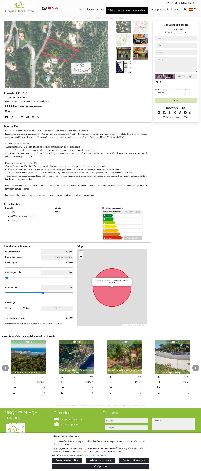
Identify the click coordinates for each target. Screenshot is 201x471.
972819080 (170, 33)
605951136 (181, 33)
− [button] (81, 257)
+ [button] (81, 253)
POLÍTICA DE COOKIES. (96, 455)
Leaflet (124, 325)
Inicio (82, 9)
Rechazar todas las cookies (100, 460)
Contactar (176, 9)
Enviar (176, 100)
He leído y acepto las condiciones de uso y (174, 91)
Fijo (9, 308)
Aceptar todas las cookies (67, 460)
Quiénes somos (95, 9)
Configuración (100, 466)
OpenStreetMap (134, 325)
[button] (5, 368)
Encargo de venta (160, 9)
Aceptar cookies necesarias (134, 460)
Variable (26, 308)
